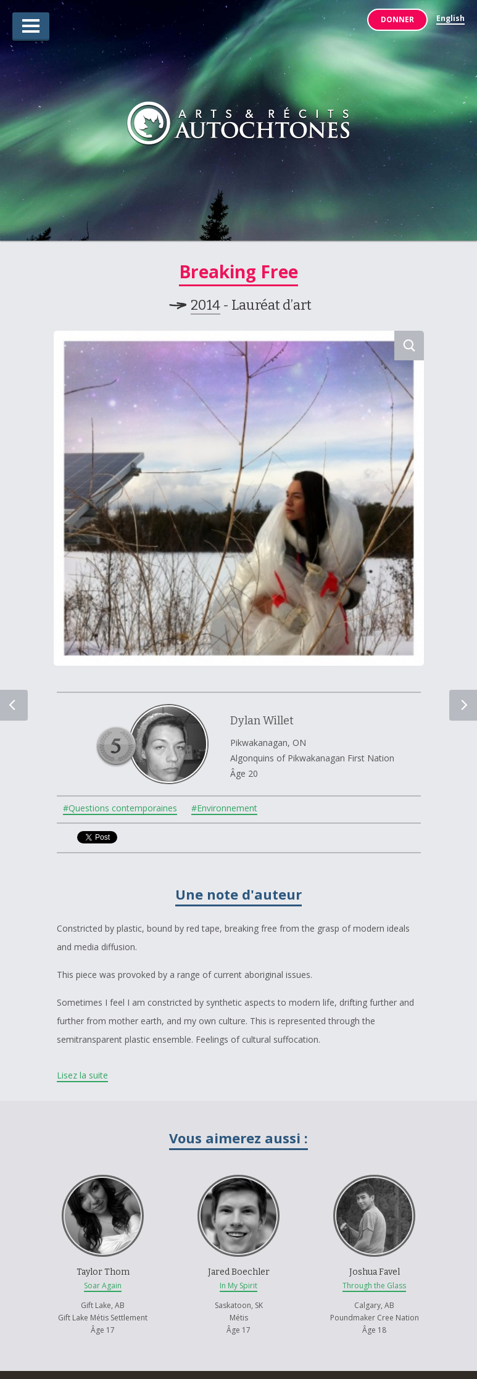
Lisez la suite (82, 1075)
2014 (205, 305)
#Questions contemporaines (120, 809)
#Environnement (224, 809)
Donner (397, 19)
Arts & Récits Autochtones (238, 125)
